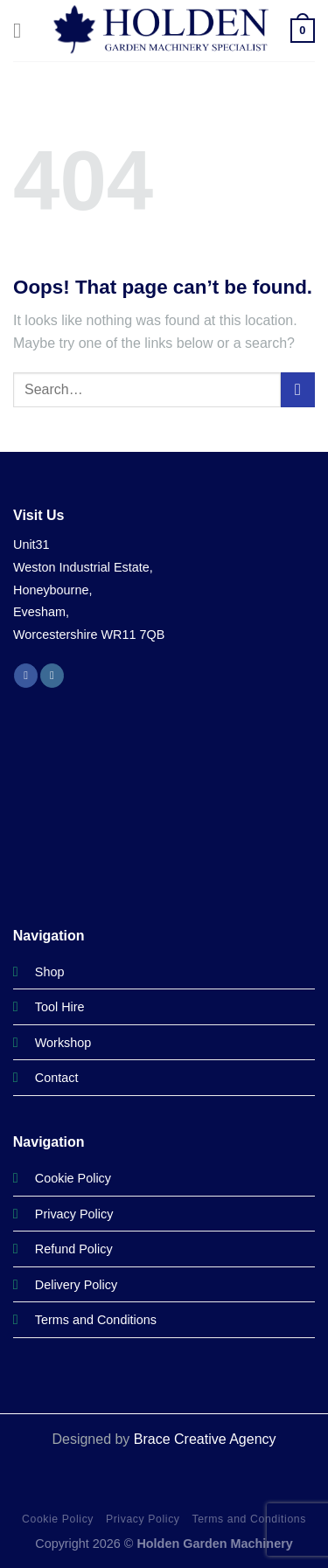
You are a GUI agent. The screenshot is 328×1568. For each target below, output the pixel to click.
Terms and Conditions (249, 1519)
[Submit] (298, 389)
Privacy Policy (143, 1519)
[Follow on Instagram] (52, 675)
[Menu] (23, 30)
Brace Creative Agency (205, 1439)
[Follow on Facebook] (26, 675)
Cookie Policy (58, 1519)
